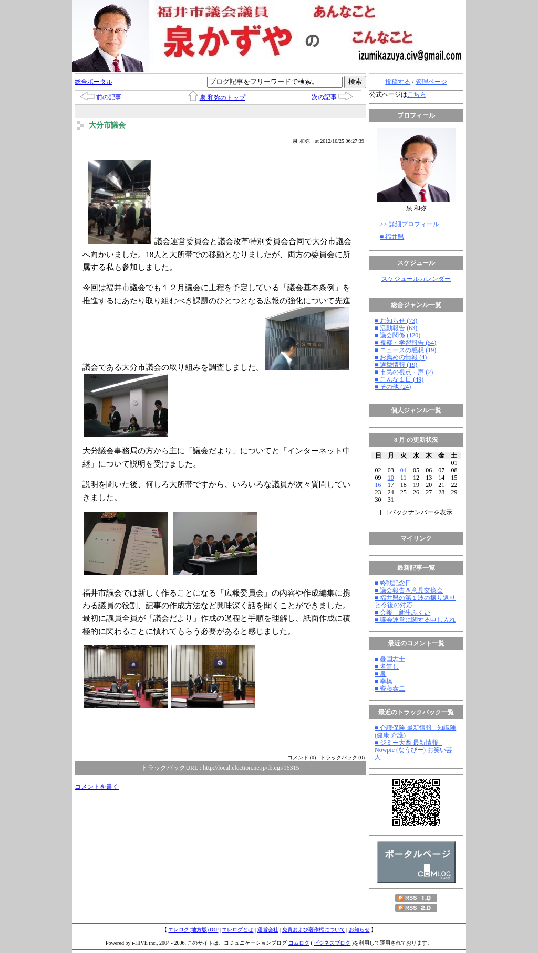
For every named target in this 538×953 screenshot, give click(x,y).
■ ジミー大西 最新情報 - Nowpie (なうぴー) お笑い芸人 (413, 750)
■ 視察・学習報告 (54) (405, 342)
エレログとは (237, 930)
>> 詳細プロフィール (409, 224)
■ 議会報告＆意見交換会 (409, 590)
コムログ (298, 943)
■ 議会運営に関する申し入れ (415, 619)
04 (403, 470)
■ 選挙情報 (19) (396, 364)
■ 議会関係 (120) (397, 335)
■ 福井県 (392, 236)
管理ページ (431, 82)
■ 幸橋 (383, 681)
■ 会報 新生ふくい (402, 612)
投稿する (397, 82)
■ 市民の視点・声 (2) (404, 372)
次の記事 (324, 97)
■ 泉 (380, 673)
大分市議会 (107, 125)
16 (378, 485)
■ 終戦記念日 (393, 583)
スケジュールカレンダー (416, 278)
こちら (416, 94)
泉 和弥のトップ (222, 97)
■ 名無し (387, 666)
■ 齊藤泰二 (390, 688)
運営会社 (267, 930)
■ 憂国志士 (390, 659)
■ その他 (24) (393, 386)
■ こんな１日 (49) (399, 379)
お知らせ (359, 930)
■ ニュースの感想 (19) (405, 350)
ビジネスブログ (332, 943)
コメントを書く (97, 786)
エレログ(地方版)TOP (193, 930)
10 (391, 477)
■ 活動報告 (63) (396, 328)
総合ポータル (93, 82)
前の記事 (108, 97)
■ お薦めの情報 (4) (401, 357)
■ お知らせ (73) (396, 320)
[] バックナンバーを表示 (416, 512)
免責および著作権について (313, 930)
